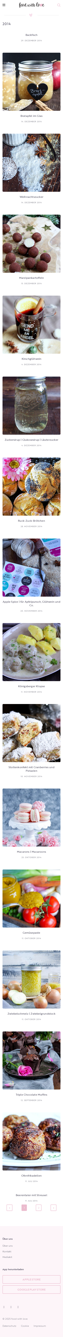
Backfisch (32, 35)
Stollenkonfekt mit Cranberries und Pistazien (31, 769)
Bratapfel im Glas (31, 116)
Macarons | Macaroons (31, 852)
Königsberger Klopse (31, 686)
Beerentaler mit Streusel (31, 1195)
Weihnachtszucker (31, 197)
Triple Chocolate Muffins (31, 1095)
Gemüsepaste (31, 933)
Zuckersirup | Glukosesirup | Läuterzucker (31, 440)
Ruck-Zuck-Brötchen (31, 521)
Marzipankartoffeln (31, 278)
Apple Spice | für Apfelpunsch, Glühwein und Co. (31, 603)
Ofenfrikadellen (31, 1176)
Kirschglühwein (31, 359)
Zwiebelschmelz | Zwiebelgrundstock (31, 1014)
